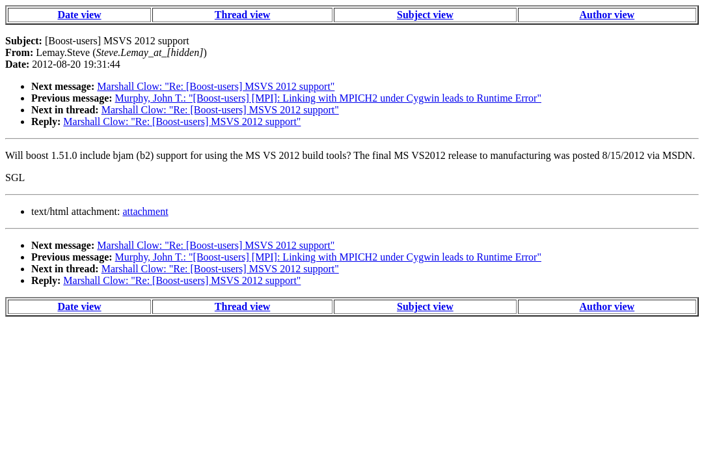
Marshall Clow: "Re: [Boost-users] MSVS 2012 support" (215, 86)
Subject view (425, 14)
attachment (145, 211)
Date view (79, 14)
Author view (607, 14)
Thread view (242, 14)
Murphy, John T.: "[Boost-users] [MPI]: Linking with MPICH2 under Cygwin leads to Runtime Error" (328, 98)
